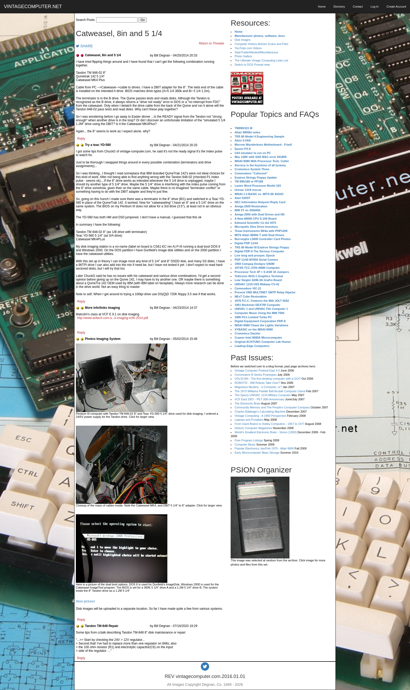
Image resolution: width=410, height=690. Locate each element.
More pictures (85, 601)
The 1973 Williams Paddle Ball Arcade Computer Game (270, 391)
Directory (339, 6)
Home (322, 6)
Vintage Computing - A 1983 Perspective (260, 415)
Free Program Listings (249, 440)
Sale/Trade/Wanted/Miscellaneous (256, 52)
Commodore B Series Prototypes (256, 374)
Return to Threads (211, 43)
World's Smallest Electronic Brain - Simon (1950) (266, 432)
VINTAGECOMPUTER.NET (33, 6)
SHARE (84, 46)
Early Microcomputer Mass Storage (257, 452)
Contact (358, 6)
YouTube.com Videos (248, 48)
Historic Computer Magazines (253, 428)
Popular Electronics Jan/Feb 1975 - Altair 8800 (264, 448)
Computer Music (245, 444)
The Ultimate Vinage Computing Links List (261, 60)
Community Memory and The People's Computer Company (272, 407)
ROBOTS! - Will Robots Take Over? (257, 382)
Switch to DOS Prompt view (252, 64)
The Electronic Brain (247, 403)
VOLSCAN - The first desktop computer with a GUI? (268, 378)
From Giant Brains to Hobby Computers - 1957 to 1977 (269, 423)
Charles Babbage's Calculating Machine (260, 411)
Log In (375, 6)
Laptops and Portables (249, 419)
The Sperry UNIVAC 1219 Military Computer (263, 395)
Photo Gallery (243, 56)
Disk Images (242, 39)
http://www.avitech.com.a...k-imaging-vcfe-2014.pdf (112, 318)
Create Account (396, 6)
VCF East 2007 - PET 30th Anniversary (259, 399)
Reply (81, 138)
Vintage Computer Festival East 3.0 (257, 370)
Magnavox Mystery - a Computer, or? (258, 387)
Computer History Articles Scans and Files (261, 43)
